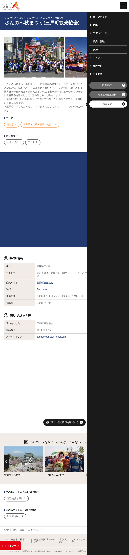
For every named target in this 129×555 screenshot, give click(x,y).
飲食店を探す (15, 516)
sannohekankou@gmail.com (51, 336)
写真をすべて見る (104, 85)
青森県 (12, 124)
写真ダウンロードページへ (106, 104)
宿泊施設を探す (16, 498)
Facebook (42, 289)
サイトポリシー (78, 541)
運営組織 (63, 541)
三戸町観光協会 (45, 282)
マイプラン (10, 546)
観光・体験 (18, 530)
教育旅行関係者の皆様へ (44, 541)
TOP (6, 530)
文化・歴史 (14, 142)
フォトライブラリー (98, 541)
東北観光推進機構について (17, 541)
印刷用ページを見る (105, 95)
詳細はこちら (11, 447)
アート (33, 142)
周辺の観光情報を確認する (64, 422)
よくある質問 (117, 541)
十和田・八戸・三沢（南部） (40, 124)
